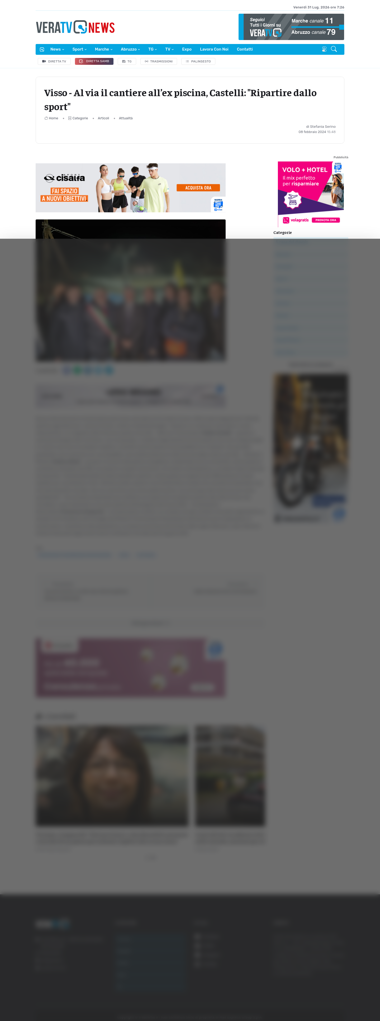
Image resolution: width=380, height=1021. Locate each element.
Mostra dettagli (288, 1002)
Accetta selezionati (326, 952)
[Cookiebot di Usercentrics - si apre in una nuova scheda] (45, 1002)
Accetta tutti (326, 935)
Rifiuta (326, 969)
